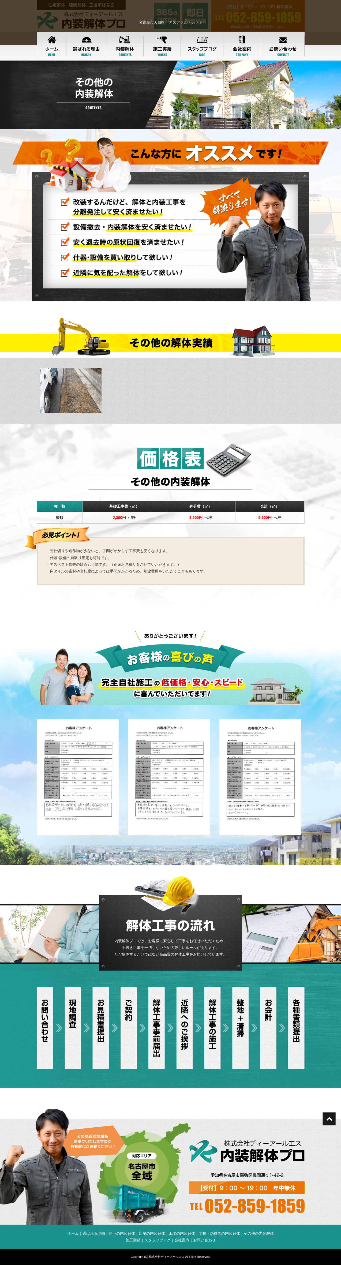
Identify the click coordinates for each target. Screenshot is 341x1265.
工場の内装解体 (182, 1233)
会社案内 (181, 1240)
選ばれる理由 (94, 1233)
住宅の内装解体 (122, 1233)
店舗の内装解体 (152, 1233)
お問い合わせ (204, 1240)
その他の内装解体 (259, 1233)
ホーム (73, 1233)
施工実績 (133, 1240)
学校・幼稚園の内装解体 (219, 1233)
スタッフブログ (157, 1240)
